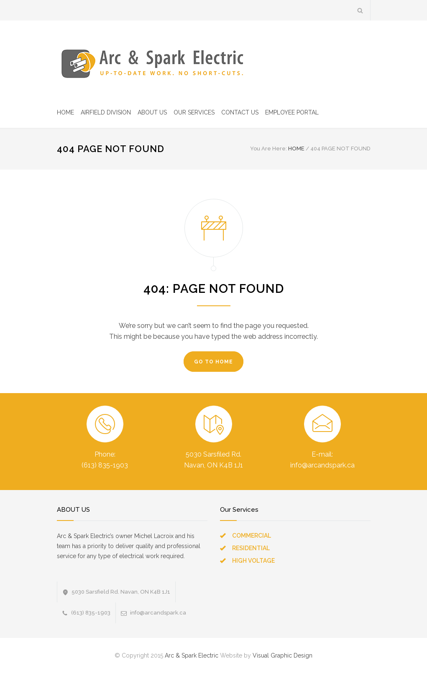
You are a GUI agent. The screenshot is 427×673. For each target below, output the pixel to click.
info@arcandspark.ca (158, 613)
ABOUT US (152, 112)
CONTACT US (239, 112)
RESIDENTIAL (251, 548)
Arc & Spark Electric (191, 655)
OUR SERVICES (194, 112)
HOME (65, 112)
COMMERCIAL (251, 535)
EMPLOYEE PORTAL (292, 112)
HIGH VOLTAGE (253, 560)
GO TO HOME (213, 362)
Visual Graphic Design (282, 655)
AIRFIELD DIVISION (106, 112)
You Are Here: (268, 148)
